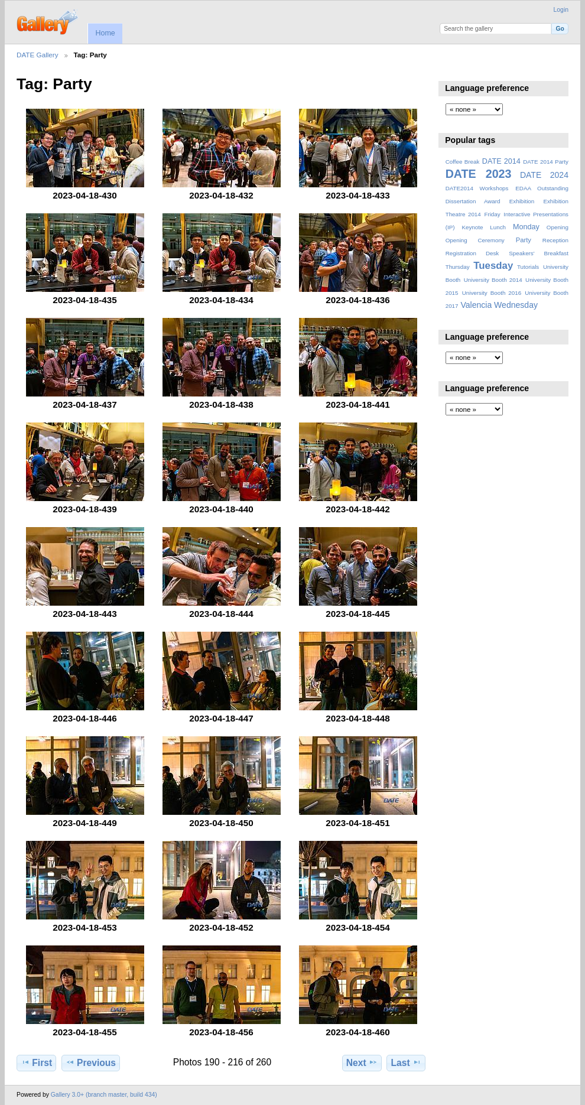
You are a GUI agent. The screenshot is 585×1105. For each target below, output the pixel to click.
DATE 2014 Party (545, 161)
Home (105, 33)
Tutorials (528, 267)
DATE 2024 (544, 175)
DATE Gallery (37, 54)
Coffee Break (463, 161)
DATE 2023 (479, 173)
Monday (526, 227)
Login (561, 9)
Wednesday (516, 305)
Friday (492, 214)
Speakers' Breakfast (538, 253)
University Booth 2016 (491, 293)
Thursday (458, 267)
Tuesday (493, 265)
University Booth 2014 (493, 280)
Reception (555, 240)
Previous (91, 1062)
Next (362, 1062)
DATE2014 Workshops (477, 188)
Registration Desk (472, 253)
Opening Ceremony (475, 240)
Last (406, 1062)
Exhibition (522, 201)
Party (523, 239)
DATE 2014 (501, 161)
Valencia (476, 305)
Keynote (472, 227)
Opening (557, 227)
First (36, 1062)
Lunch (498, 227)
